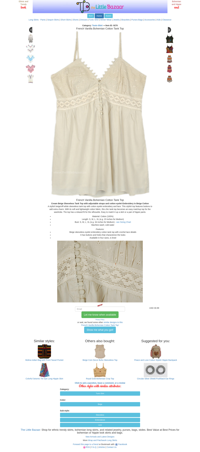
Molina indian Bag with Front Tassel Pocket (44, 360)
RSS (88, 447)
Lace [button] (100, 425)
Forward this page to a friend (85, 444)
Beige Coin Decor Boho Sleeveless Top (100, 360)
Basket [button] (108, 16)
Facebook (122, 444)
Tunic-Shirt (94, 20)
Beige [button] (100, 404)
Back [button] (91, 16)
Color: (63, 400)
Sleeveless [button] (100, 415)
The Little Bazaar (30, 429)
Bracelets (125, 20)
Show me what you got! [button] (100, 329)
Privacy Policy (100, 319)
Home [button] (99, 16)
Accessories (149, 20)
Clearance (166, 20)
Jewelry (116, 20)
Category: (64, 389)
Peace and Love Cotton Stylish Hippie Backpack (155, 360)
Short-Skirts (66, 20)
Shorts (75, 20)
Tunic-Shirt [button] (100, 394)
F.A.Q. (94, 447)
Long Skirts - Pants (37, 20)
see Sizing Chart (123, 222)
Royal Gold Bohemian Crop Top (100, 379)
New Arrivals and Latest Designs (100, 437)
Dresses (83, 20)
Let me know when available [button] (100, 314)
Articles (102, 447)
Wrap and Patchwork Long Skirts (102, 440)
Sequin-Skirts (53, 20)
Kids (159, 20)
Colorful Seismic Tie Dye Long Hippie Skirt (44, 379)
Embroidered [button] (100, 420)
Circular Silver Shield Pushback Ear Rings (155, 379)
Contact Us (112, 447)
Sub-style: (65, 411)
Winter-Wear (105, 20)
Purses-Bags (137, 20)
